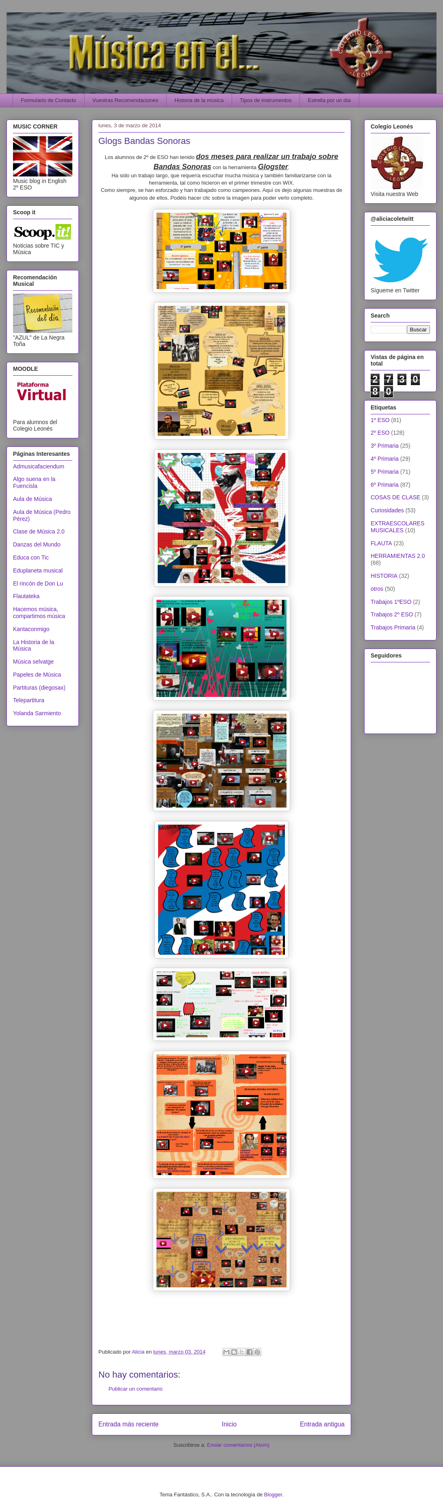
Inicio (229, 1424)
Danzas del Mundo (37, 544)
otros (377, 589)
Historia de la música (199, 100)
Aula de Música (32, 499)
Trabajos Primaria (393, 627)
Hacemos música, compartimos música (39, 612)
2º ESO (380, 432)
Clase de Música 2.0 (39, 531)
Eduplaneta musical (38, 570)
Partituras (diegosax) (39, 687)
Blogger (273, 1494)
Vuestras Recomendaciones (125, 100)
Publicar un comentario (136, 1389)
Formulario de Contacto (48, 100)
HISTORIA (384, 576)
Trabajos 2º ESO (392, 614)
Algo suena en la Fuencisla (34, 482)
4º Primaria (385, 458)
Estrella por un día (329, 100)
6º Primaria (385, 484)
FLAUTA (381, 543)
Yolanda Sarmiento (37, 713)
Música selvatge (33, 661)
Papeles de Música (37, 674)
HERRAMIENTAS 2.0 (398, 556)
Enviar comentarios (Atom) (238, 1445)
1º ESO (380, 420)
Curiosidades (387, 510)
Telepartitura (28, 700)
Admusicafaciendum (38, 466)
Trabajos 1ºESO (391, 602)
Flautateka (26, 596)
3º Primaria (385, 445)
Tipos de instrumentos (265, 100)
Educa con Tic (31, 557)
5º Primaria (385, 471)
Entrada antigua (322, 1424)
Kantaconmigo (31, 629)
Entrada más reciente (128, 1424)
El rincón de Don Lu (38, 583)
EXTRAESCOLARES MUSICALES (397, 526)
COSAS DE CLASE (395, 497)
